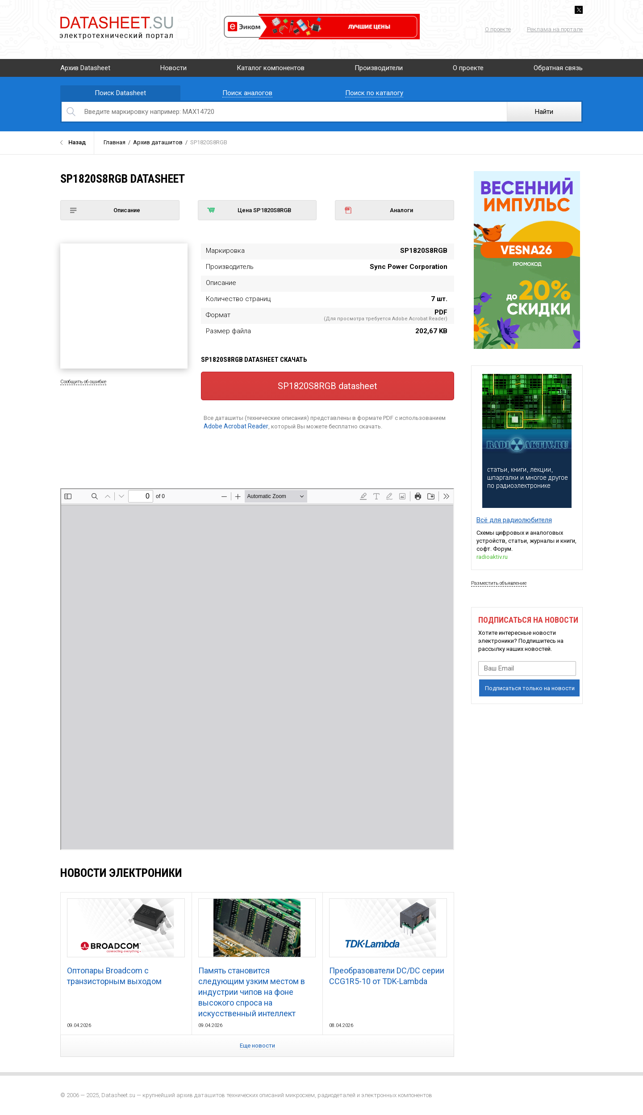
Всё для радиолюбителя (514, 520)
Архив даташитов (158, 142)
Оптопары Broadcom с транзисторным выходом (125, 942)
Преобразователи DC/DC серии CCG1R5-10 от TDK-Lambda (388, 942)
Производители (379, 68)
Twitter (579, 10)
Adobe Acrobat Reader (236, 426)
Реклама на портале (555, 29)
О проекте (498, 29)
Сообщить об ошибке (83, 382)
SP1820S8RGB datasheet (327, 386)
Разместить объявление (498, 583)
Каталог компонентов (271, 68)
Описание (105, 210)
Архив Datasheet (85, 68)
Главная (114, 142)
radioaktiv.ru (492, 556)
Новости (173, 68)
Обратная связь (558, 68)
